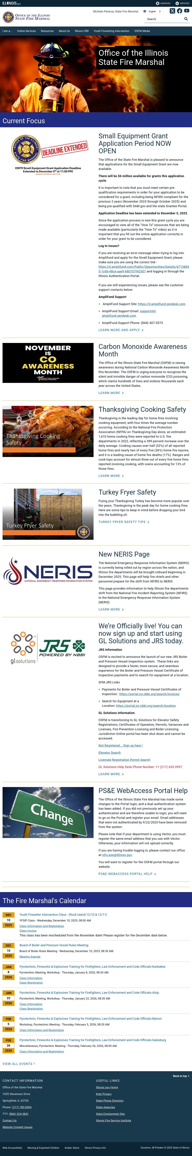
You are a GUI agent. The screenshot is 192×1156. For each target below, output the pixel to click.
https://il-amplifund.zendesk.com (162, 304)
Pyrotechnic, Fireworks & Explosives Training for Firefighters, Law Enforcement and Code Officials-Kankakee (92, 966)
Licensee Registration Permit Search (124, 760)
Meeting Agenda (30, 956)
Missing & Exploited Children (43, 1147)
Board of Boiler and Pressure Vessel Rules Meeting (54, 945)
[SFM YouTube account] (186, 11)
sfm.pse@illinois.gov (117, 855)
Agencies (163, 3)
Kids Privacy (104, 1094)
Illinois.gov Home (107, 1087)
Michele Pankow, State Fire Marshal (115, 11)
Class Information (31, 978)
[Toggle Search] (186, 19)
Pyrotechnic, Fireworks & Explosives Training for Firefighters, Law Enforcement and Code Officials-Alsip (89, 992)
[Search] (167, 19)
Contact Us (9, 1120)
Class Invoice (28, 930)
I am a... (7, 31)
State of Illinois (181, 1147)
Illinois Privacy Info (95, 1147)
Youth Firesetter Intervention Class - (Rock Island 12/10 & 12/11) (63, 914)
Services (182, 3)
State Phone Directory (110, 1100)
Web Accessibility (12, 1147)
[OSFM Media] (152, 30)
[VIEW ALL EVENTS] (19, 1064)
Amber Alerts (72, 1147)
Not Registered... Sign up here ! (121, 745)
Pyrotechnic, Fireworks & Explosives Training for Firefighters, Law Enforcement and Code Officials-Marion (91, 1018)
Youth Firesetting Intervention (111, 31)
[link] (172, 11)
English (152, 11)
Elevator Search (110, 752)
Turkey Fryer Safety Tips (123, 522)
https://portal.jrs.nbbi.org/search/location (146, 706)
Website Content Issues (17, 1127)
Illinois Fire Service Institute (113, 1120)
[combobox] (155, 11)
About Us (64, 31)
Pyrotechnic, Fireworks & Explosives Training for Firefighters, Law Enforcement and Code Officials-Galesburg (93, 1040)
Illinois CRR (82, 31)
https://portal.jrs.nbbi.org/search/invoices (149, 694)
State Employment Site (110, 1114)
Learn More (110, 393)
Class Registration (31, 982)
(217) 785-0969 (22, 1107)
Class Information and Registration (42, 926)
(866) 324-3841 (19, 1114)
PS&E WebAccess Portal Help (126, 874)
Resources (47, 31)
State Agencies (105, 1107)
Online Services (26, 31)
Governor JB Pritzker (152, 1147)
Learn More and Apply (120, 330)
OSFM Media (142, 31)
